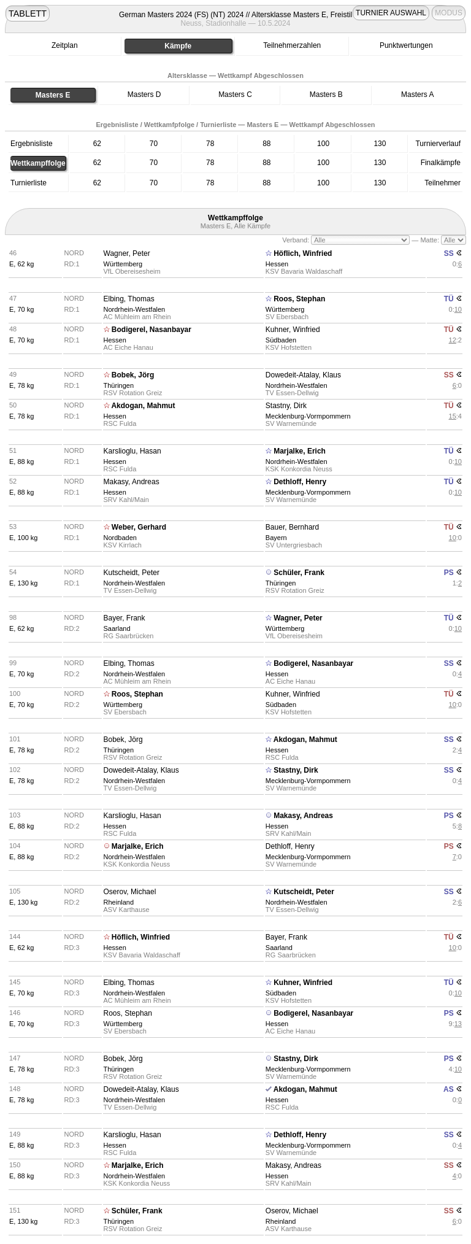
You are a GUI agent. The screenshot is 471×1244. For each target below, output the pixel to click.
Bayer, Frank (124, 618)
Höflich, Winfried (303, 253)
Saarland (117, 628)
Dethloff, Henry (300, 481)
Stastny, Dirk (286, 405)
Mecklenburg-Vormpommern (308, 416)
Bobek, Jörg (133, 375)
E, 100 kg (23, 537)
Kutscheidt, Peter (131, 572)
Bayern (276, 537)
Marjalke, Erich (300, 451)
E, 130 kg (23, 583)
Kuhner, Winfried (293, 329)
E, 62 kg (21, 264)
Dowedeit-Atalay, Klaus (303, 375)
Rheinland (119, 902)
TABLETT (28, 13)
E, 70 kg (21, 309)
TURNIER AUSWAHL (391, 13)
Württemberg (123, 264)
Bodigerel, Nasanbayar (151, 329)
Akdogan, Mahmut (143, 405)
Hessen (277, 264)
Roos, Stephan (299, 299)
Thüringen (119, 385)
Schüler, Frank (299, 572)
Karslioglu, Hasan (132, 451)
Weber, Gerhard (139, 527)
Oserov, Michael (130, 891)
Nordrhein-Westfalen (135, 309)
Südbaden (281, 340)
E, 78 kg (21, 385)
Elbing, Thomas (129, 299)
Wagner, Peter (127, 253)
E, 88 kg (21, 461)
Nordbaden (120, 537)
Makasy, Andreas (131, 481)
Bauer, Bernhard (292, 527)
